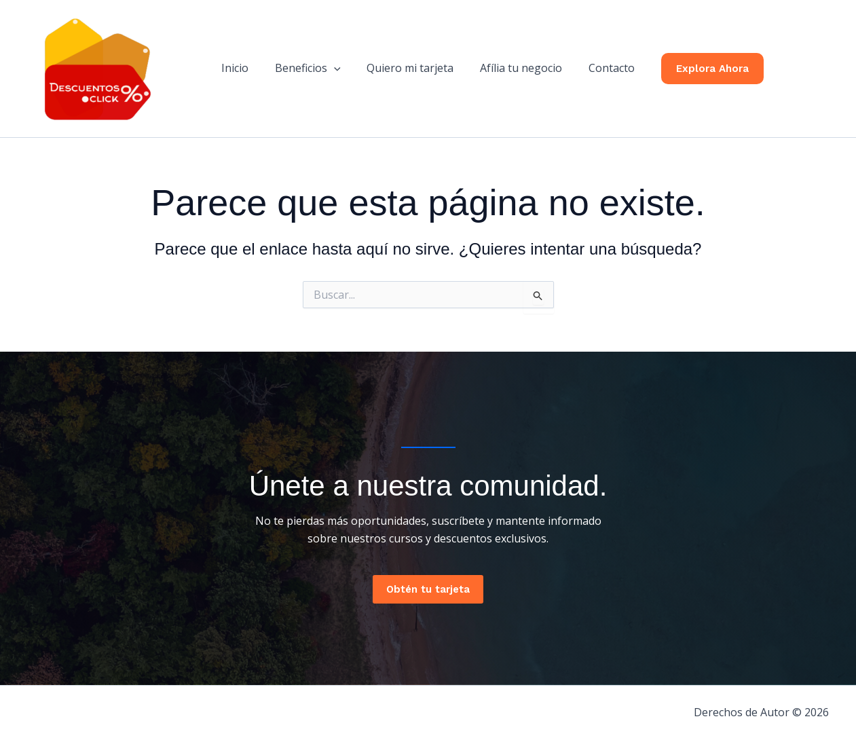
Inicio (244, 67)
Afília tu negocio (516, 67)
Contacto (602, 67)
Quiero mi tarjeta (410, 67)
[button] (339, 68)
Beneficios (313, 68)
